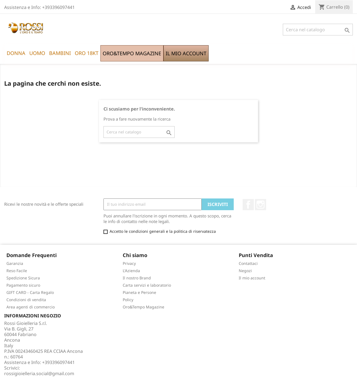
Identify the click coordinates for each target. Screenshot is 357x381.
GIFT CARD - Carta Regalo (30, 292)
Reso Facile (16, 270)
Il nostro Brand (137, 278)
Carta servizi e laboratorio (147, 285)
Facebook (248, 204)
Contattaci (248, 263)
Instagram (260, 204)
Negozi (245, 270)
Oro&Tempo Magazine (143, 307)
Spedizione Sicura (23, 278)
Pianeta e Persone (139, 292)
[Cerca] (318, 29)
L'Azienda (131, 270)
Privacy (129, 263)
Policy (128, 299)
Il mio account (252, 278)
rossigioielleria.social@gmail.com (39, 373)
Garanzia (14, 263)
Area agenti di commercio (30, 307)
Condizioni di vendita (26, 299)
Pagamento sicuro (23, 285)
